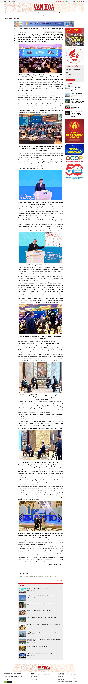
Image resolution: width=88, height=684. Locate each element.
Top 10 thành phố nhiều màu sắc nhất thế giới (37, 646)
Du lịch (27, 12)
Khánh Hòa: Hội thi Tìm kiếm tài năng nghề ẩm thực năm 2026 (41, 610)
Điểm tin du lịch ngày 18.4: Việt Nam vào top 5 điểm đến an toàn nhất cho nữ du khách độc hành (44, 639)
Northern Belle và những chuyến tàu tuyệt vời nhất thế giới (40, 603)
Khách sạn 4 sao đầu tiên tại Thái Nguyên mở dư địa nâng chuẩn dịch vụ (77, 88)
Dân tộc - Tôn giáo (51, 12)
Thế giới (76, 12)
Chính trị (8, 12)
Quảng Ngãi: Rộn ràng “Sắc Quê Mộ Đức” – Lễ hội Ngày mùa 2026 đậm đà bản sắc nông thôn (44, 625)
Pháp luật (62, 12)
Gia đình (30, 12)
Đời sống (42, 12)
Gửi (67, 80)
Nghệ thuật (35, 12)
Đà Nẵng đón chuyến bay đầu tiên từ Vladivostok (76, 107)
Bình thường (70, 76)
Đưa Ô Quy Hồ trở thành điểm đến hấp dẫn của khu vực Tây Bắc (41, 617)
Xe (74, 12)
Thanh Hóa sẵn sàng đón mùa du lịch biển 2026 (76, 95)
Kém (68, 77)
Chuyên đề (58, 12)
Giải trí (39, 12)
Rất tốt (69, 74)
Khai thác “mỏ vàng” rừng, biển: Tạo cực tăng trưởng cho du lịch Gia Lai (77, 114)
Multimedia (81, 12)
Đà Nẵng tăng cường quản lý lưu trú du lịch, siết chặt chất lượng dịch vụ (43, 632)
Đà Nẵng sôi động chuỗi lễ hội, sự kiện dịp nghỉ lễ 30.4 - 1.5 (40, 596)
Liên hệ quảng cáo (70, 1)
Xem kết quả (72, 80)
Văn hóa (11, 12)
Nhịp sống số (70, 12)
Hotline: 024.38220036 (60, 1)
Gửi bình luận (59, 580)
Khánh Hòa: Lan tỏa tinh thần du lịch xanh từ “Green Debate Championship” (44, 588)
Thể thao (23, 12)
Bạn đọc (66, 12)
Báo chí (15, 12)
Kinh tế (46, 12)
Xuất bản (19, 12)
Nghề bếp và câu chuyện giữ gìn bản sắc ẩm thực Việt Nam (40, 653)
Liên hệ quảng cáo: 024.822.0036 (37, 680)
